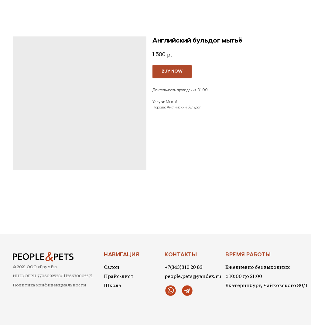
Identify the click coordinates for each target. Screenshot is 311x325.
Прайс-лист (119, 275)
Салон (111, 266)
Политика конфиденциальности (49, 285)
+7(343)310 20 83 (184, 266)
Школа (112, 285)
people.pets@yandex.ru (193, 275)
